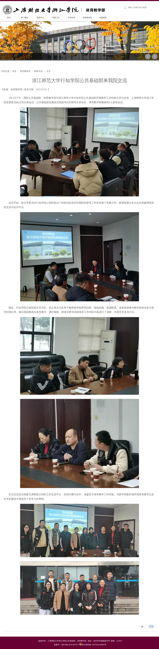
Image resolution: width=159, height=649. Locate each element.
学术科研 (71, 18)
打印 (151, 626)
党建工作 (56, 18)
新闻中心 (40, 18)
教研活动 (38, 71)
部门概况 (24, 18)
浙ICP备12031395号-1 (70, 645)
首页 (9, 18)
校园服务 (103, 18)
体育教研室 (87, 18)
